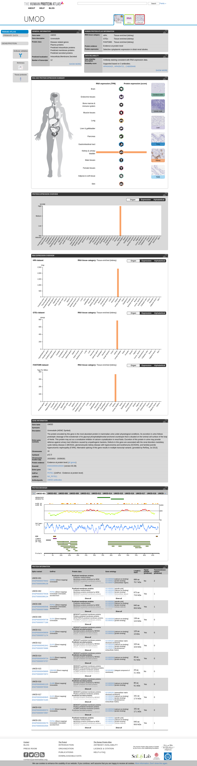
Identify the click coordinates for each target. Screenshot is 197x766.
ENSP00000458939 (40, 633)
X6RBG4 (53, 580)
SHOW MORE (75, 64)
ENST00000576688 (40, 648)
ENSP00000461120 (40, 684)
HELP (42, 8)
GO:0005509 (109, 579)
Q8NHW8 (53, 670)
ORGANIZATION (66, 748)
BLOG (52, 8)
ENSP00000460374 (40, 710)
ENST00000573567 (40, 713)
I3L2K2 (52, 619)
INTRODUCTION (66, 745)
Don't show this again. (159, 763)
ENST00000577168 (40, 622)
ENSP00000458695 (40, 671)
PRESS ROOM (30, 748)
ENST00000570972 (40, 674)
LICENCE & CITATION (104, 748)
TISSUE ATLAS (9, 32)
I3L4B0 (52, 683)
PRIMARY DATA (10, 35)
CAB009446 (131, 66)
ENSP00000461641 (40, 645)
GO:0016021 (109, 670)
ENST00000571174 (40, 635)
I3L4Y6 (52, 644)
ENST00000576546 (40, 687)
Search (153, 3)
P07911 (50, 473)
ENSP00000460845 (40, 697)
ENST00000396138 (40, 584)
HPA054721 (119, 66)
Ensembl (35, 466)
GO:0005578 (109, 648)
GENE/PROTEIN (9, 43)
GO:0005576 (109, 583)
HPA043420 (108, 66)
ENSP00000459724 (40, 658)
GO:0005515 (109, 581)
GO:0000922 (109, 588)
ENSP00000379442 (40, 581)
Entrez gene (36, 470)
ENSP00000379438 (40, 594)
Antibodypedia (37, 480)
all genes (72, 462)
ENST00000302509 (40, 726)
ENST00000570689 (40, 609)
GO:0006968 (109, 607)
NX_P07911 (52, 476)
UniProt (35, 473)
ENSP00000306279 (40, 723)
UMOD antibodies (54, 480)
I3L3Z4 (52, 696)
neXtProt (35, 477)
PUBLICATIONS (66, 752)
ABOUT (31, 8)
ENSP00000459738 (40, 620)
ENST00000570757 (40, 661)
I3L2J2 (52, 657)
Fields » (163, 3)
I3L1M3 (52, 631)
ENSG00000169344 (55, 466)
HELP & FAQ (99, 752)
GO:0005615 (109, 594)
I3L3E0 (52, 709)
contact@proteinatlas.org (35, 759)
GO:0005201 (109, 641)
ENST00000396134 (40, 597)
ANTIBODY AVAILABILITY (106, 745)
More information (142, 763)
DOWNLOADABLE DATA (70, 756)
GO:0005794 (109, 596)
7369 (49, 469)
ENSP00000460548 (40, 607)
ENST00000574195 (40, 700)
